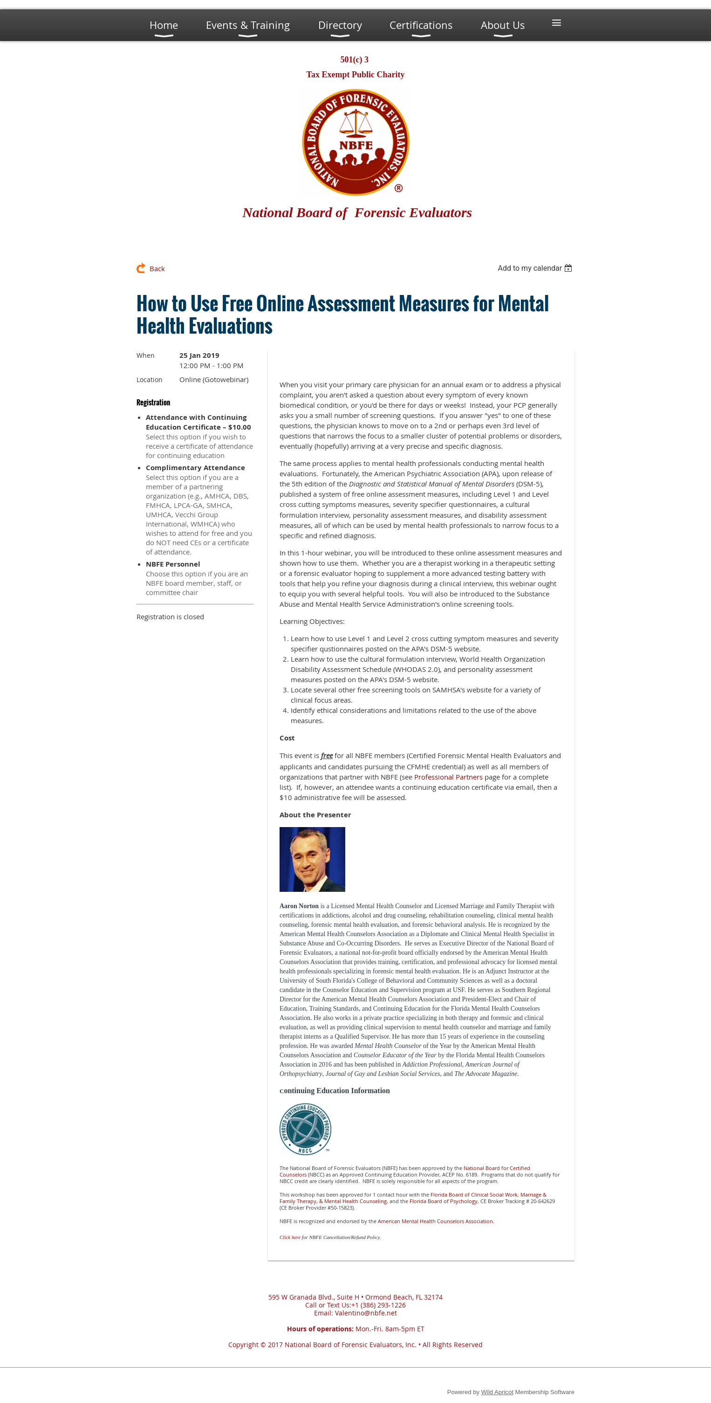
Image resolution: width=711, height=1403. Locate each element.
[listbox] (536, 268)
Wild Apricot (497, 1392)
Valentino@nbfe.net (366, 1312)
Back (157, 268)
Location (150, 379)
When (146, 355)
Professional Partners (448, 776)
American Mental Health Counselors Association (435, 1221)
